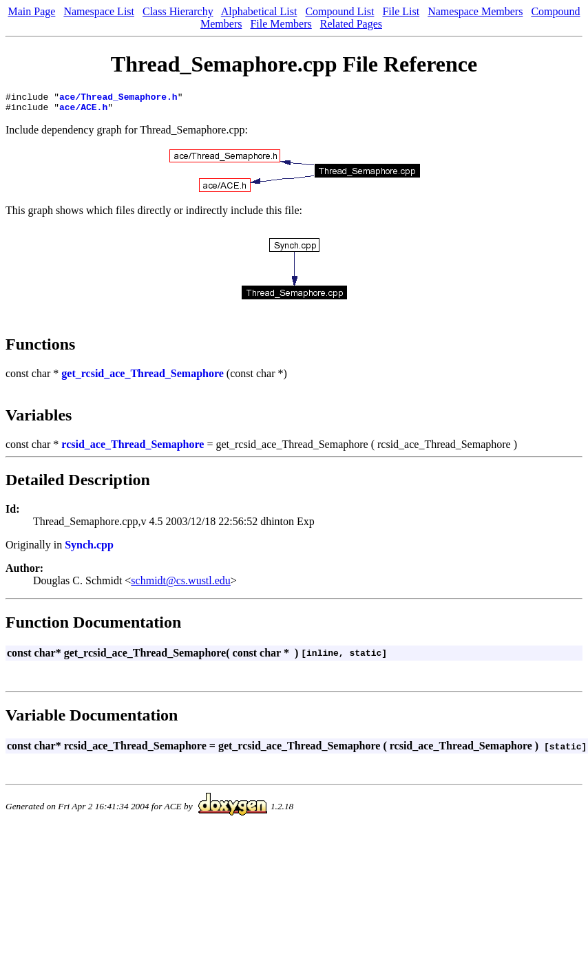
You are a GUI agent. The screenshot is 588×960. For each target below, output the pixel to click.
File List (400, 11)
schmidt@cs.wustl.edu (181, 584)
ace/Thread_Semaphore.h (118, 98)
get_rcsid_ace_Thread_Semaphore (142, 377)
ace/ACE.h (83, 111)
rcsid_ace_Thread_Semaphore (132, 448)
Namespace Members (475, 11)
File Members (280, 24)
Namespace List (98, 11)
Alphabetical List (259, 11)
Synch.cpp (89, 549)
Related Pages (351, 24)
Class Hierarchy (178, 11)
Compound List (339, 11)
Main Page (32, 11)
